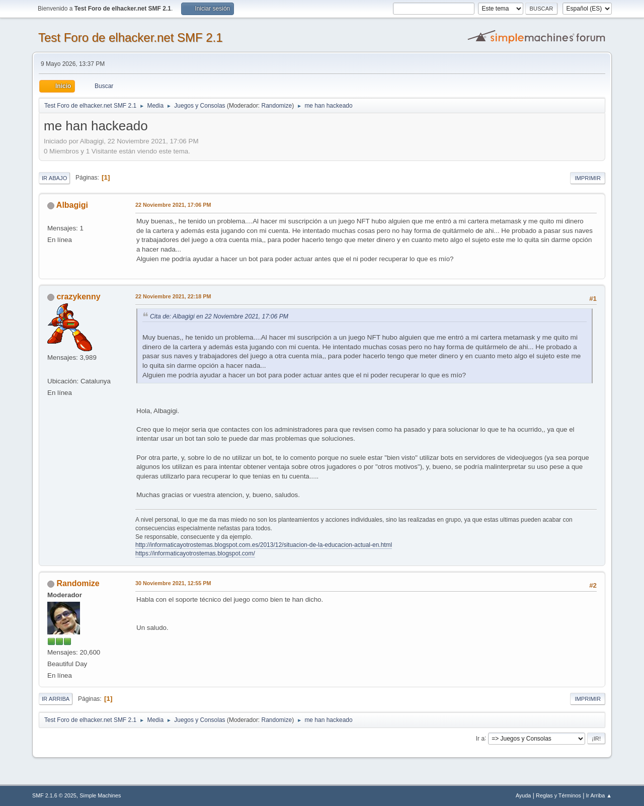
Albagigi (72, 205)
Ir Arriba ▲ (599, 795)
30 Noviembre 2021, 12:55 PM (173, 583)
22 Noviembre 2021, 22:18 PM (173, 296)
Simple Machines (100, 795)
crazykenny (78, 296)
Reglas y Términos (558, 795)
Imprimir (588, 178)
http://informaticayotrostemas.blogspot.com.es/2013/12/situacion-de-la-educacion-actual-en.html (263, 544)
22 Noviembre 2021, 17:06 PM (173, 205)
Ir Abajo (54, 178)
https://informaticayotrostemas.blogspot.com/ (195, 553)
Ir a (480, 738)
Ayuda (523, 795)
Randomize (277, 105)
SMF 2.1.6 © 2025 (54, 795)
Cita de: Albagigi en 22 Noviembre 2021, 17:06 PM (219, 316)
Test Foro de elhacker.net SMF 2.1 (130, 37)
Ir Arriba (55, 699)
